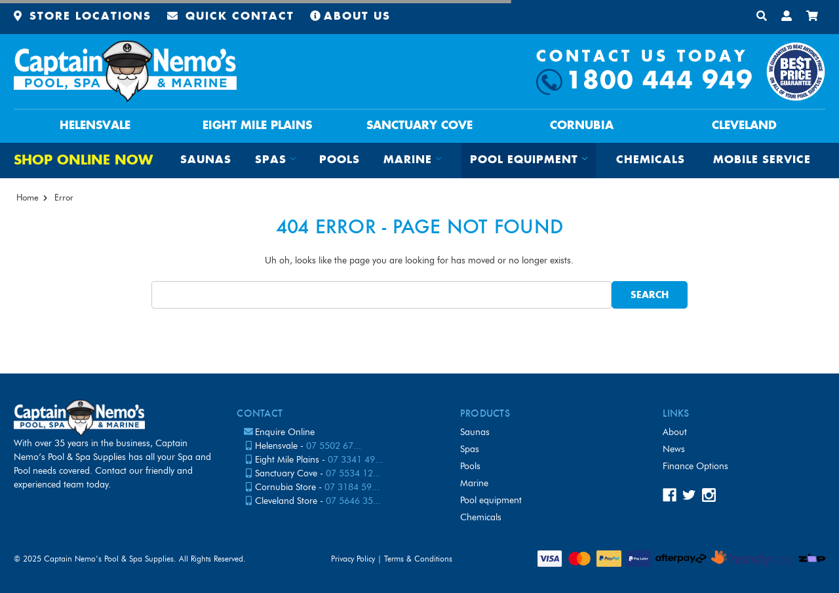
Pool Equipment (491, 500)
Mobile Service (762, 160)
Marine (474, 483)
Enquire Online (285, 432)
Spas (469, 449)
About (675, 432)
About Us (350, 16)
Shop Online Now (83, 160)
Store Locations (82, 16)
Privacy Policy (353, 559)
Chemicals (650, 160)
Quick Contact (230, 16)
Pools (339, 160)
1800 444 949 (659, 81)
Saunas (205, 160)
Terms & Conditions (418, 559)
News (674, 449)
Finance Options (695, 466)
